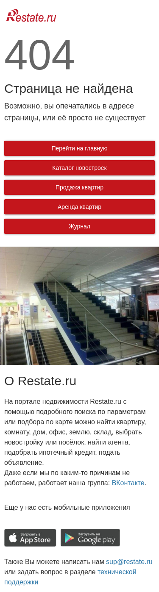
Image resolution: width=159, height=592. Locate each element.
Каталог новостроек (79, 167)
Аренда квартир (79, 206)
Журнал (79, 226)
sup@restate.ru (129, 561)
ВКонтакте (128, 482)
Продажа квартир (79, 187)
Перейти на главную (79, 148)
